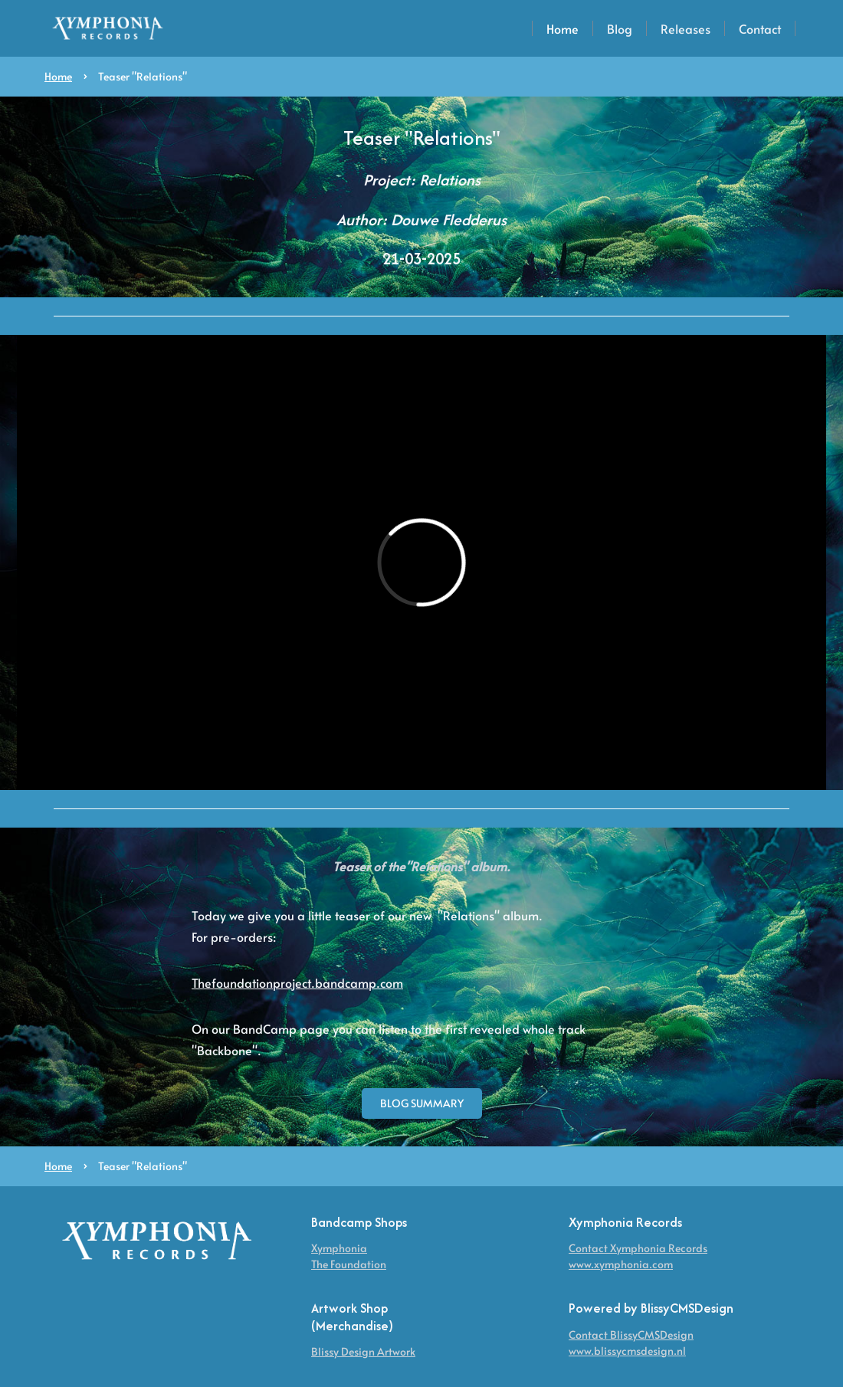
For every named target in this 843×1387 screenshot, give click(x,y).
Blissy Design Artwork (363, 1351)
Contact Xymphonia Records (638, 1248)
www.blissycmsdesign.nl (627, 1350)
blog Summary (422, 1103)
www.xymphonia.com (621, 1264)
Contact (760, 28)
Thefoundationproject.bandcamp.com (297, 982)
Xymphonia (339, 1248)
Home (562, 28)
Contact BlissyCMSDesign (631, 1334)
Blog (619, 28)
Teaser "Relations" (142, 76)
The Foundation (348, 1264)
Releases (685, 28)
